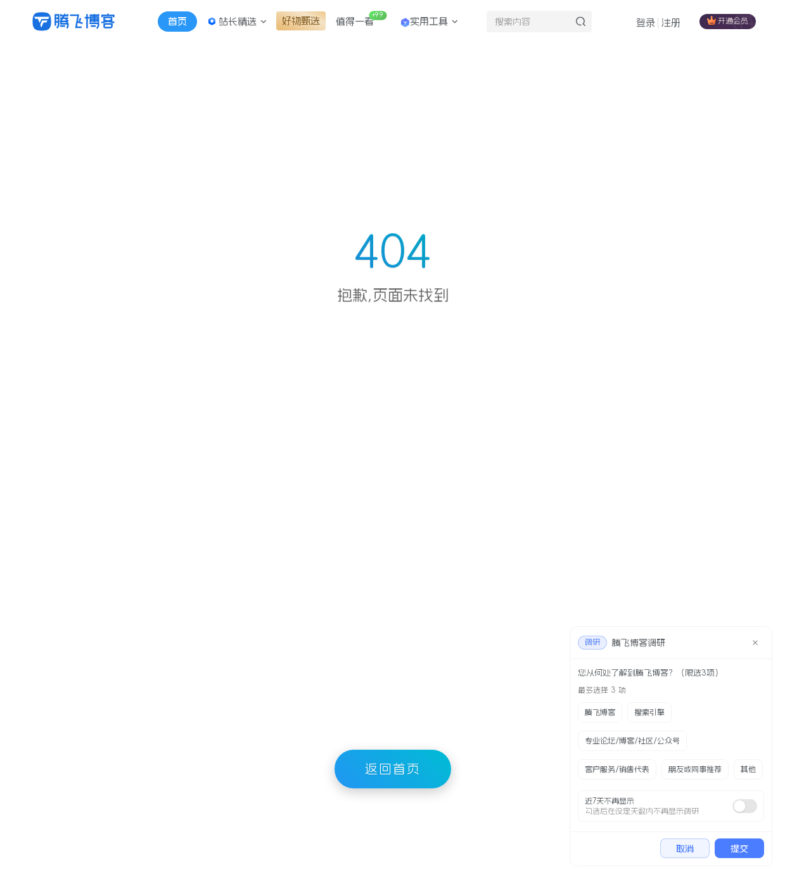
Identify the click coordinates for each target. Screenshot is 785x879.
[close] (755, 642)
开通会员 (727, 20)
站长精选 (237, 21)
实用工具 (429, 22)
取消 (685, 848)
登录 (645, 22)
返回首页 (393, 768)
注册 (670, 22)
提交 (739, 848)
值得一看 (361, 18)
